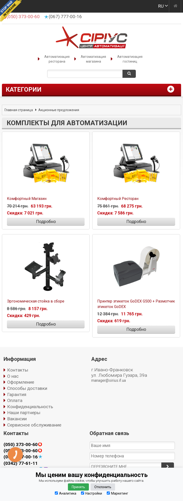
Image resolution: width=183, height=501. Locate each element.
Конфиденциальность (30, 406)
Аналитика (65, 493)
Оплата (14, 400)
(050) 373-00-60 (21, 444)
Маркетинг (117, 493)
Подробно (46, 221)
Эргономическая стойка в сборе (35, 301)
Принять (78, 487)
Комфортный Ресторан (117, 198)
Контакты (17, 370)
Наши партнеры (23, 412)
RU (161, 6)
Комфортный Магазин (26, 198)
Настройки (91, 493)
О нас (13, 376)
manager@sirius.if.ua (108, 380)
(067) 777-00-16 (65, 16)
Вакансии (17, 419)
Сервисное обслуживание (34, 425)
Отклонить (102, 487)
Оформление (20, 382)
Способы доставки (27, 388)
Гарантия (16, 394)
